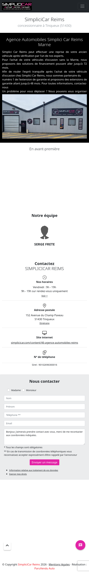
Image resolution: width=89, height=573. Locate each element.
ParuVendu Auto (44, 568)
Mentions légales (59, 564)
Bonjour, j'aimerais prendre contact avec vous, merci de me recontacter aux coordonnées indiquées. (44, 437)
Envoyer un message (44, 462)
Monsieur (31, 390)
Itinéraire (44, 323)
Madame (16, 390)
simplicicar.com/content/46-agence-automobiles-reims (44, 342)
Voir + (44, 295)
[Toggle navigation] (82, 6)
